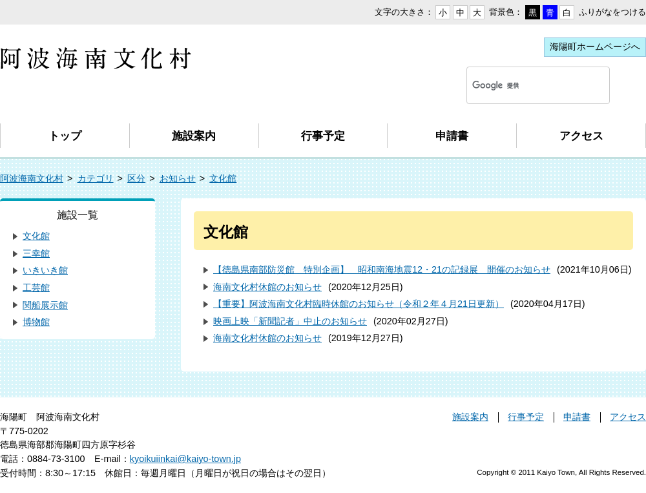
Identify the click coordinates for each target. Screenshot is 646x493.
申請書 (451, 135)
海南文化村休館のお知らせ (267, 287)
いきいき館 (45, 270)
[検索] (523, 85)
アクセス (581, 135)
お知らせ (178, 178)
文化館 (222, 178)
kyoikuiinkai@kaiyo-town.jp (185, 459)
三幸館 (36, 253)
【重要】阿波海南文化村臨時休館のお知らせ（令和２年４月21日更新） (358, 304)
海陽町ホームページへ (595, 46)
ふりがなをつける (612, 12)
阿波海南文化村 (31, 178)
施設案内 (194, 135)
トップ (64, 135)
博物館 (36, 322)
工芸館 (36, 287)
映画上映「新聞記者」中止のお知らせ (290, 321)
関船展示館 (45, 305)
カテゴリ (96, 178)
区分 (136, 178)
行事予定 (323, 135)
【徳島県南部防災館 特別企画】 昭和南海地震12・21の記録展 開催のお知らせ (381, 269)
